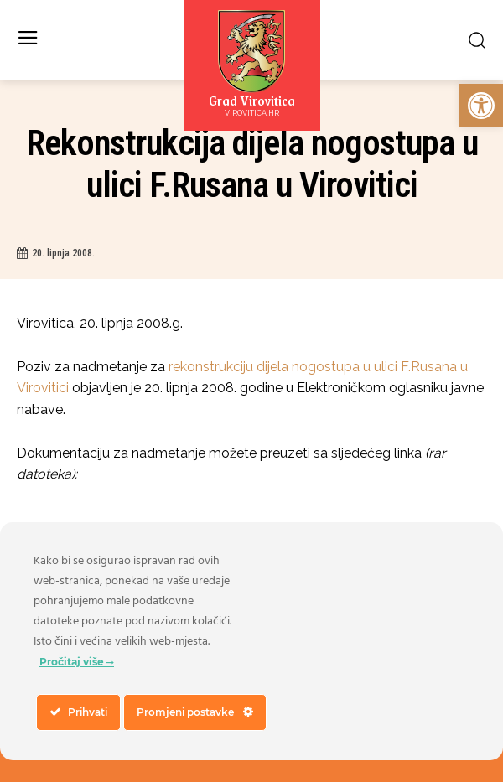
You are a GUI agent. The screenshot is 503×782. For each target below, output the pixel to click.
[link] (481, 105)
